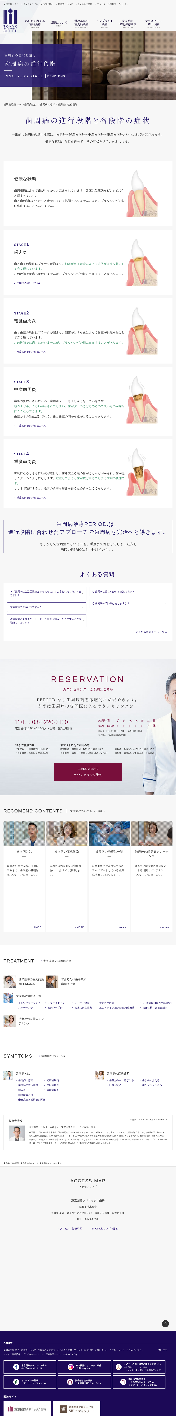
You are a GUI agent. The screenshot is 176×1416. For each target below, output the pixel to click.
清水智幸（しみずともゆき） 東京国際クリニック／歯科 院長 (62, 1084)
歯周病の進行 (47, 104)
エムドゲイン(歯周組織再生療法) (117, 965)
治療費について (65, 4)
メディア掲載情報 (12, 1311)
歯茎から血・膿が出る (121, 1037)
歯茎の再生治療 (83, 965)
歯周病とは (30, 104)
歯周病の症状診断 (118, 1030)
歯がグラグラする (152, 1042)
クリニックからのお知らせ (131, 1307)
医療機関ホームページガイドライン (63, 1311)
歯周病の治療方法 (46, 1307)
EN (120, 4)
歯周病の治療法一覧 (28, 953)
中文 (126, 4)
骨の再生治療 (106, 960)
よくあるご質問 (85, 4)
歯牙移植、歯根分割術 (155, 965)
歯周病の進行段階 (28, 1042)
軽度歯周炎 (53, 1037)
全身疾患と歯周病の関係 (31, 1056)
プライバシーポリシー (33, 1311)
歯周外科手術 (55, 965)
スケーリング (25, 965)
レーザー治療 (82, 960)
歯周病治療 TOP (12, 104)
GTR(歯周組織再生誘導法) (157, 960)
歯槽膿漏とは (25, 1052)
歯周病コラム (12, 4)
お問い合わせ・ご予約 (105, 1307)
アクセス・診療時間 (106, 4)
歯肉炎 (22, 1047)
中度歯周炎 (53, 1042)
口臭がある (115, 1042)
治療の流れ (48, 4)
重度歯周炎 (53, 1047)
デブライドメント (57, 960)
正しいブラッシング (29, 960)
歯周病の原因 (25, 1037)
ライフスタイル (30, 4)
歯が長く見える (150, 1037)
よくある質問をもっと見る (151, 632)
